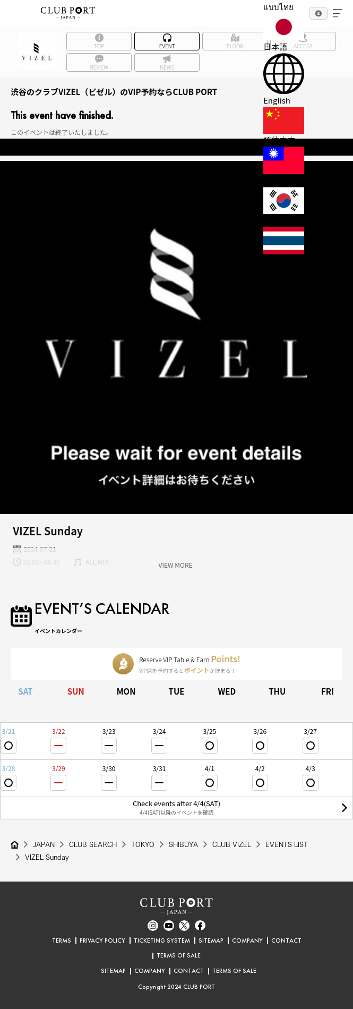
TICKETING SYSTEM (162, 940)
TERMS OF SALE (179, 955)
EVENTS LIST (286, 844)
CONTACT (286, 940)
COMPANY (247, 940)
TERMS (61, 940)
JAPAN (44, 844)
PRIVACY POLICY (102, 940)
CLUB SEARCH (93, 844)
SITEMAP (211, 940)
